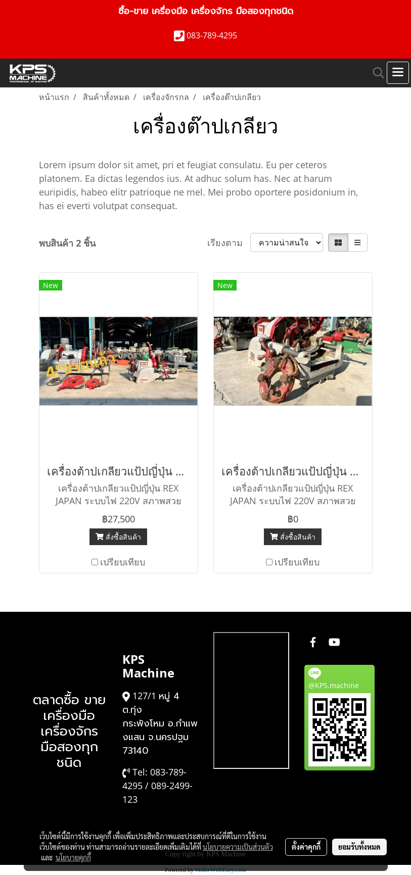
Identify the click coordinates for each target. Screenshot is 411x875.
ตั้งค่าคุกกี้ (306, 846)
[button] (375, 72)
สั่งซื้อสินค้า (118, 537)
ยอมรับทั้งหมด (359, 846)
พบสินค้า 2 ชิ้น (67, 243)
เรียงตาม (228, 242)
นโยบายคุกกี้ (73, 857)
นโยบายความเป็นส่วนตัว (238, 846)
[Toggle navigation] (398, 73)
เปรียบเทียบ (122, 562)
